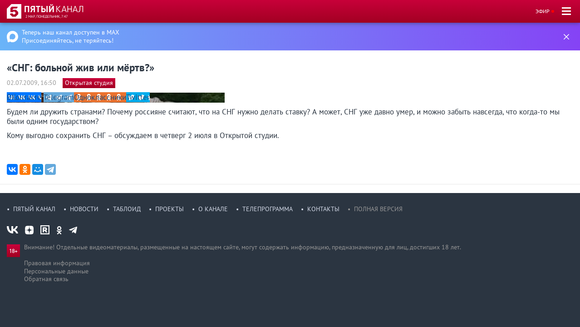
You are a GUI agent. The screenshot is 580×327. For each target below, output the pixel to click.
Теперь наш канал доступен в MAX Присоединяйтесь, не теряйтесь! (70, 36)
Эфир (543, 11)
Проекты (169, 209)
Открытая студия (89, 83)
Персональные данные (56, 271)
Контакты (323, 209)
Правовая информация (57, 263)
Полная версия (378, 209)
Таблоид (127, 209)
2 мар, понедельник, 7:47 (46, 16)
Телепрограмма (267, 209)
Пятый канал (34, 209)
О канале (213, 209)
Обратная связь (46, 279)
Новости (84, 209)
